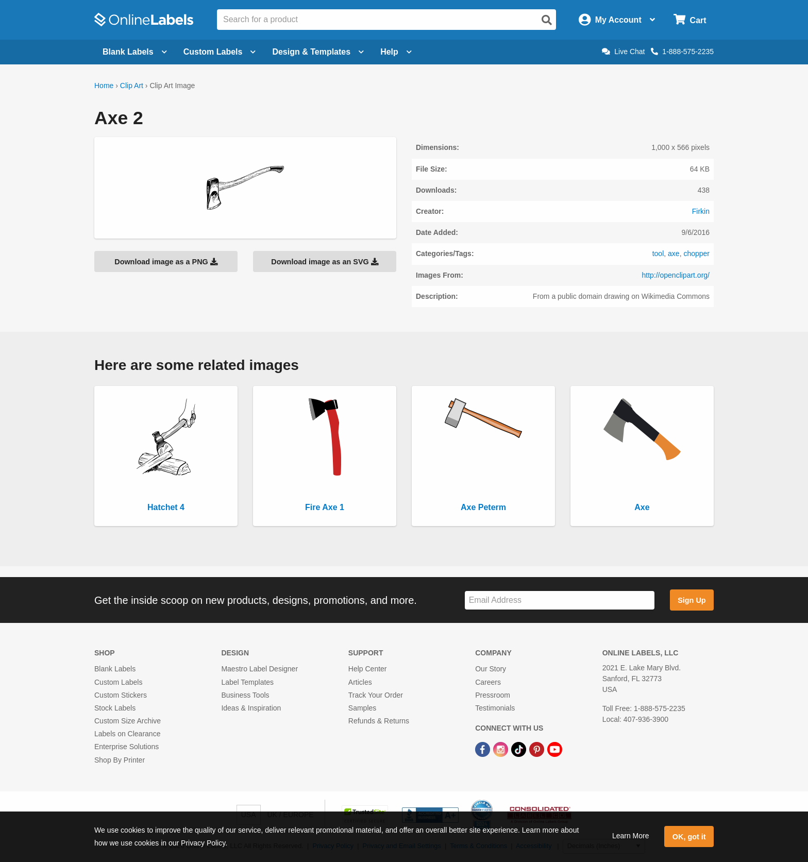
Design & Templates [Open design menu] (318, 51)
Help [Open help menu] (396, 51)
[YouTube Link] (554, 749)
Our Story (490, 669)
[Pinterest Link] (537, 749)
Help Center (367, 669)
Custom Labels (118, 682)
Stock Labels (115, 708)
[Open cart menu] (690, 19)
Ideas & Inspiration (251, 708)
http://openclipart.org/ (676, 275)
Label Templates (247, 682)
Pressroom (492, 695)
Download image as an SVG (324, 262)
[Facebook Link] (483, 749)
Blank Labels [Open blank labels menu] (135, 51)
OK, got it (689, 837)
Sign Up (691, 600)
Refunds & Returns (378, 721)
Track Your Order (375, 695)
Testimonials (495, 708)
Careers (488, 682)
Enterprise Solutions (126, 746)
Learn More (630, 836)
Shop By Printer (119, 760)
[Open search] (546, 20)
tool (658, 253)
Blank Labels (115, 669)
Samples (362, 708)
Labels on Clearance (127, 734)
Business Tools (245, 695)
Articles (360, 682)
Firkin (701, 211)
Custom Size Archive (127, 721)
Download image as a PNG (165, 262)
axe (674, 253)
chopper (696, 253)
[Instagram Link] (501, 749)
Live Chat (623, 51)
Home (103, 85)
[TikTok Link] (519, 749)
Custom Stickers (120, 695)
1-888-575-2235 (682, 51)
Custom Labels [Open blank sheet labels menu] (219, 51)
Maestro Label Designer (259, 669)
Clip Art (131, 85)
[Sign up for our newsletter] (559, 600)
